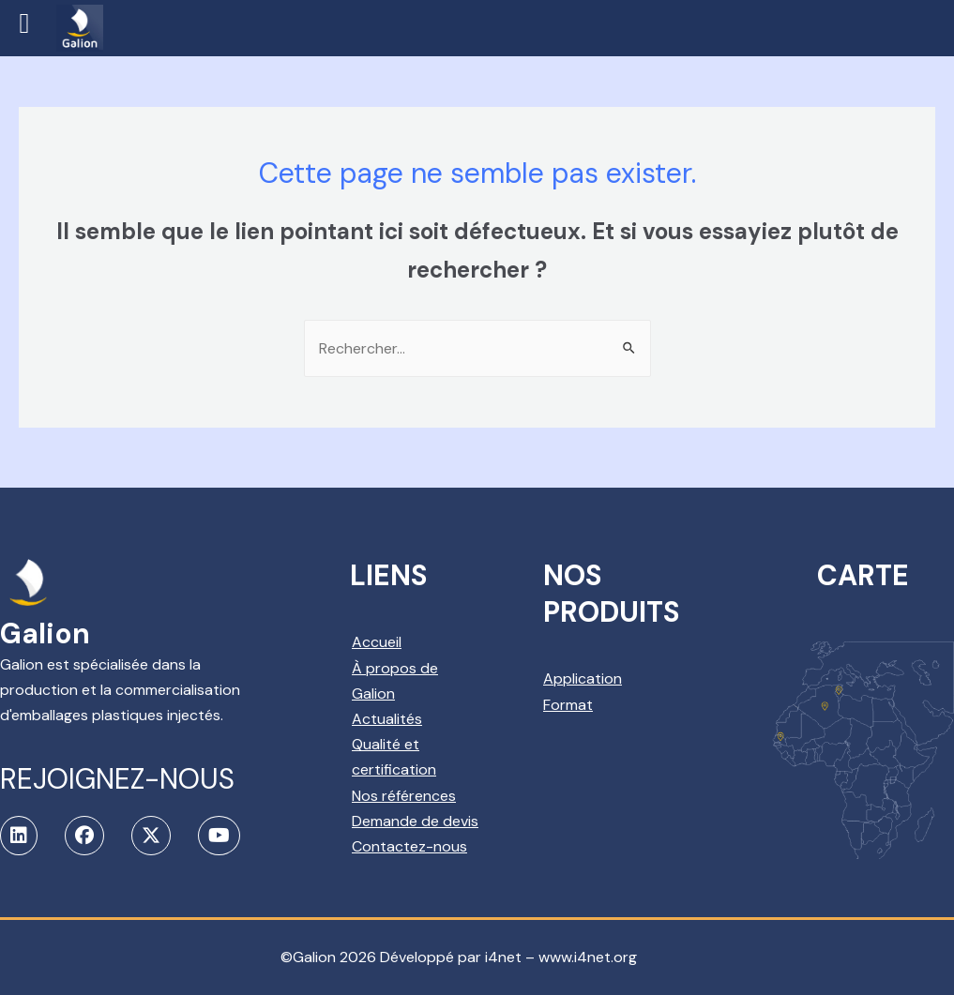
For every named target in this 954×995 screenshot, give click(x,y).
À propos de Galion (395, 680)
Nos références (404, 796)
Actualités (387, 719)
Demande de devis (415, 821)
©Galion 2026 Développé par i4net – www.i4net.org (458, 957)
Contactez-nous (409, 846)
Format (568, 705)
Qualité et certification (394, 756)
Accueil (376, 642)
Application (582, 678)
